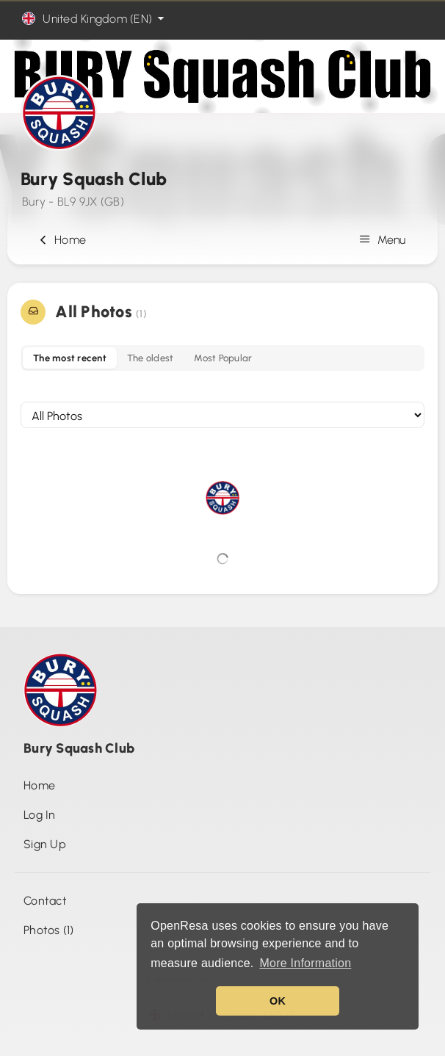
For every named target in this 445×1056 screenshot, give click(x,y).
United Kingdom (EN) (94, 19)
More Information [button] (305, 963)
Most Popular (223, 358)
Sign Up (44, 844)
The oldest (150, 358)
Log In (39, 815)
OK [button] (277, 1001)
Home (61, 240)
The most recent (69, 358)
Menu (384, 240)
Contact (45, 901)
